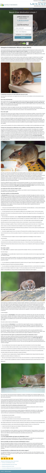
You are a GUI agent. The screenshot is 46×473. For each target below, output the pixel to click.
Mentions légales (8, 471)
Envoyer (23, 37)
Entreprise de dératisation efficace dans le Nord (9, 461)
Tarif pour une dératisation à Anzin (8, 462)
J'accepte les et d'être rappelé (23, 34)
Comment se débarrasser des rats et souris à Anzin (11, 468)
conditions (23, 34)
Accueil (2, 471)
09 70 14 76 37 (38, 4)
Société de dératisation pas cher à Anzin (9, 464)
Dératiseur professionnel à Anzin (8, 466)
